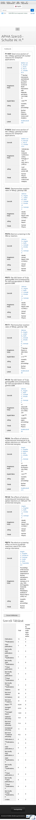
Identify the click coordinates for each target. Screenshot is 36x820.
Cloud (13, 2)
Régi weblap (25, 3)
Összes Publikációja (11, 615)
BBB (18, 2)
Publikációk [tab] (7, 49)
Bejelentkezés (10, 3)
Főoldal (3, 2)
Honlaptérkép (18, 809)
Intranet (3, 3)
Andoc (22, 2)
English (18, 6)
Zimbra (8, 2)
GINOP (18, 3)
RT (27, 2)
